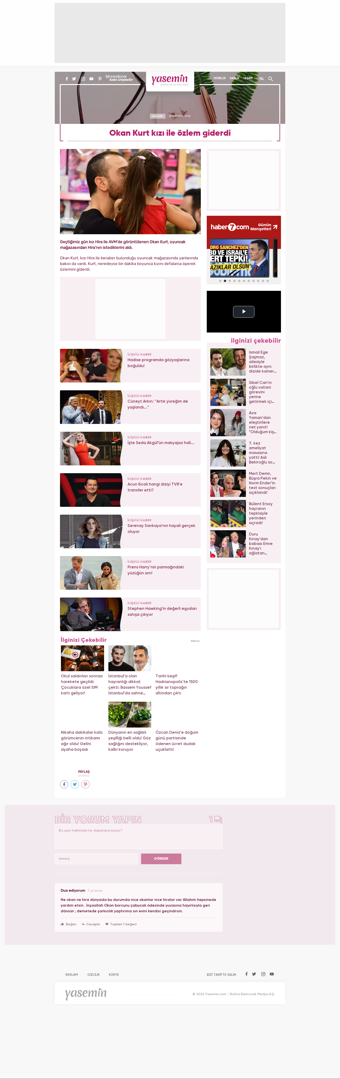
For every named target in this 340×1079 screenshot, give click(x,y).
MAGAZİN (157, 116)
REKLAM (71, 974)
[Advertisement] (130, 308)
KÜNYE (114, 974)
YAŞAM (248, 78)
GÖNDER (161, 858)
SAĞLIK (234, 78)
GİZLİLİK (93, 974)
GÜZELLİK (220, 78)
